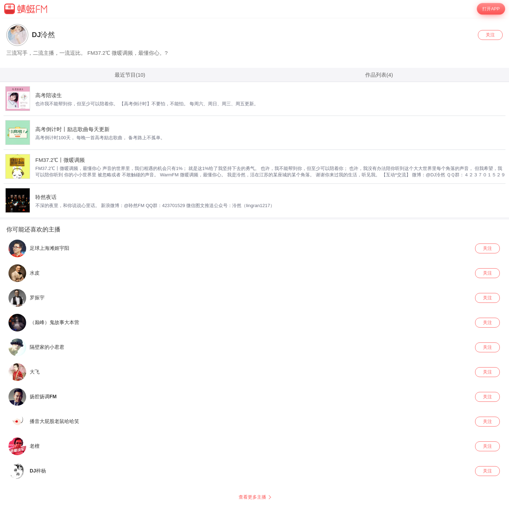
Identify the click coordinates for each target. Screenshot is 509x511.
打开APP (490, 8)
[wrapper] (254, 264)
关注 (490, 34)
